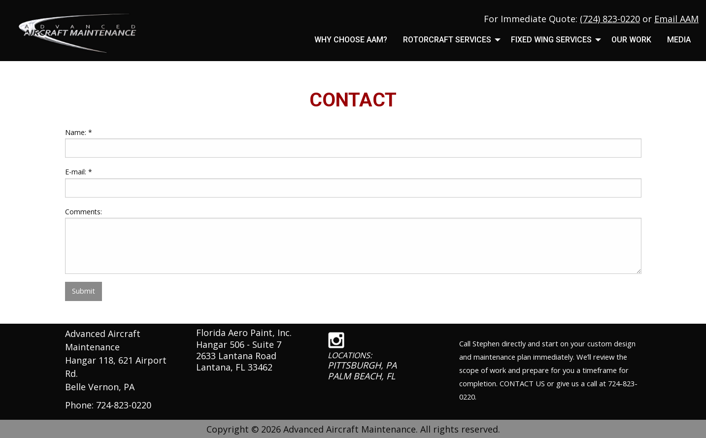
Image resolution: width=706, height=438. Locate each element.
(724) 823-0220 (610, 19)
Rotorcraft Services (447, 39)
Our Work (631, 39)
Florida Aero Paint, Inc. (244, 332)
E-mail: (78, 171)
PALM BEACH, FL (361, 376)
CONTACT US (522, 383)
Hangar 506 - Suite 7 (238, 344)
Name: (78, 132)
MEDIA (679, 39)
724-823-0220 (123, 405)
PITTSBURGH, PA (362, 365)
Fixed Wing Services (551, 39)
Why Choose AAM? (350, 39)
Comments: (83, 211)
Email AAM (676, 19)
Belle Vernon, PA (99, 387)
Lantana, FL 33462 (234, 367)
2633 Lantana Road (236, 356)
